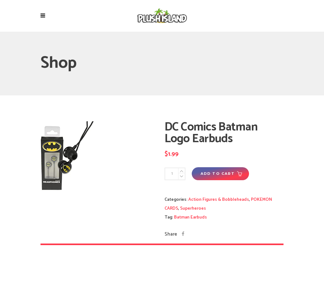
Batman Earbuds (190, 217)
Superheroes (193, 208)
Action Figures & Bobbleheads (218, 199)
